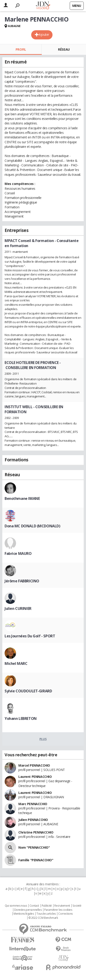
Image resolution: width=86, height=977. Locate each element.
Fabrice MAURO (18, 553)
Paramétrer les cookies (58, 909)
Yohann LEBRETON (21, 718)
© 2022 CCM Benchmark (43, 917)
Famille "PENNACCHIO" (35, 860)
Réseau (63, 49)
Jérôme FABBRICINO (22, 580)
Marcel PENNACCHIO (34, 765)
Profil (21, 49)
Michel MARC (16, 663)
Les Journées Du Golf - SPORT (30, 635)
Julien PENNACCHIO (33, 819)
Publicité (47, 905)
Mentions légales (24, 913)
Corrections (65, 913)
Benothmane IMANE (22, 498)
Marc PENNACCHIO (32, 804)
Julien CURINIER (18, 608)
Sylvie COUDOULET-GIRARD (28, 691)
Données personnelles (28, 909)
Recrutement (62, 905)
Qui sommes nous (16, 905)
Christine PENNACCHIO (35, 832)
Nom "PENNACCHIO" (34, 847)
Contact (34, 905)
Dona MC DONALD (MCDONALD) (32, 525)
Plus (43, 739)
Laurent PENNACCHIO (35, 776)
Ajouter (44, 34)
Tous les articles (46, 913)
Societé (76, 905)
